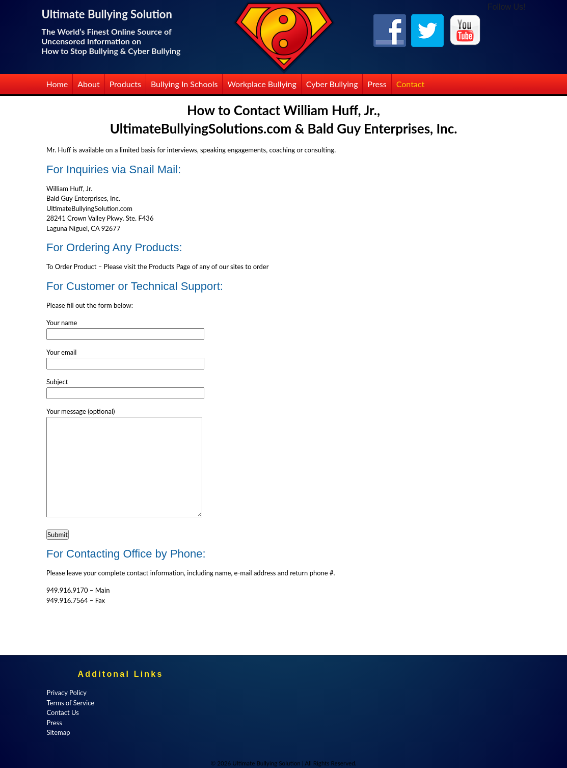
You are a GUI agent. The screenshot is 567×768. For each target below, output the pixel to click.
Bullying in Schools (184, 84)
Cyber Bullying (332, 84)
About (88, 84)
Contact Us (63, 712)
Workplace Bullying (261, 84)
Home (57, 84)
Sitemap (58, 732)
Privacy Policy (67, 692)
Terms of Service (71, 703)
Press (376, 84)
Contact (410, 84)
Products (125, 84)
